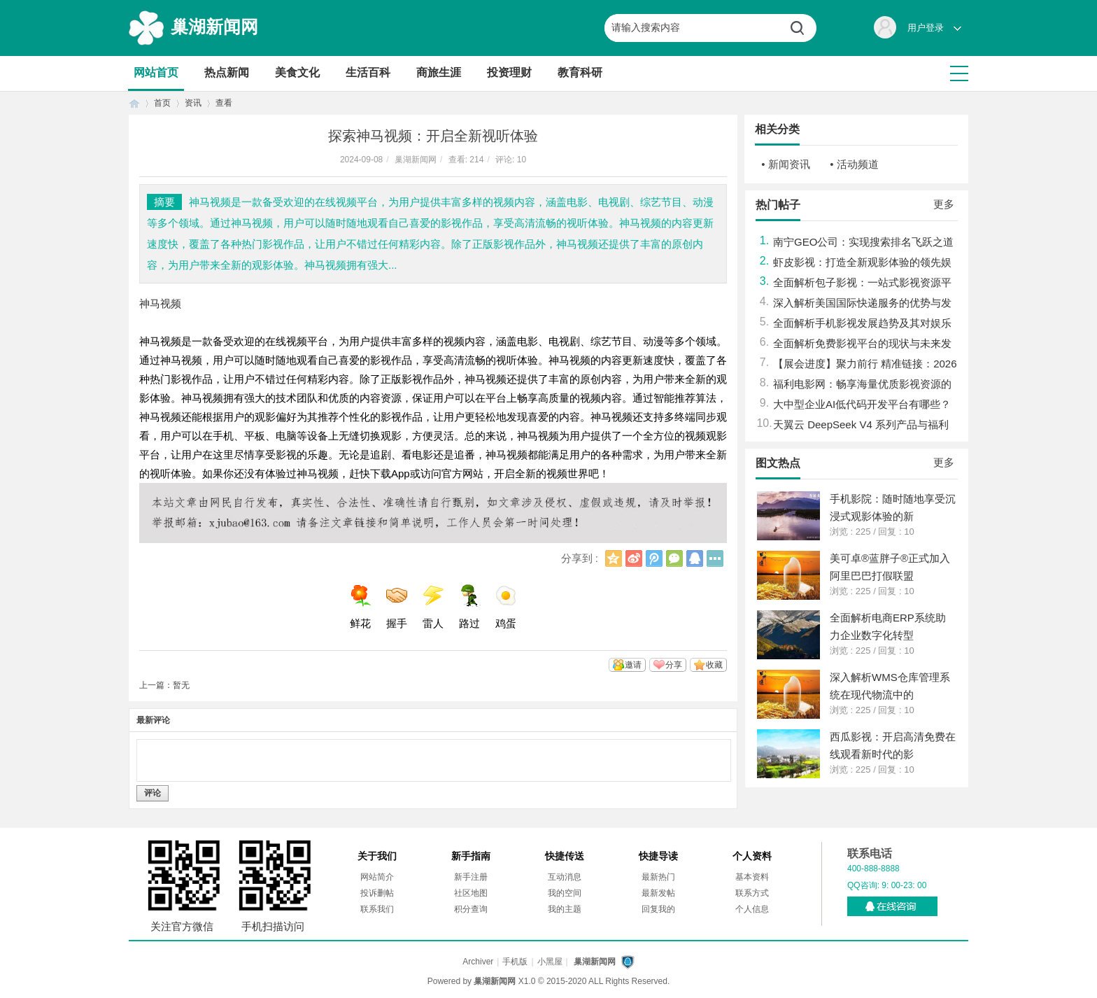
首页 (134, 103)
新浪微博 (633, 558)
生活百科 (368, 72)
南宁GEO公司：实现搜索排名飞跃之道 (863, 242)
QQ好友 (694, 558)
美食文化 (297, 72)
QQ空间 (613, 558)
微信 (674, 558)
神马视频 (160, 303)
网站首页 (156, 72)
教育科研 (580, 72)
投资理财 (509, 72)
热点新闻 (226, 72)
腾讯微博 (654, 558)
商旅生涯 (438, 72)
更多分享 (715, 558)
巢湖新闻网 (214, 26)
